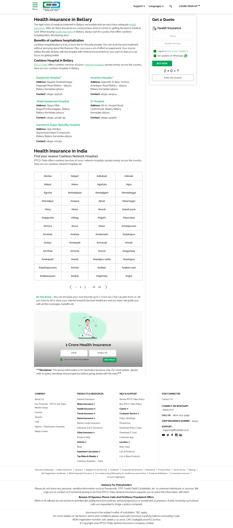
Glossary (79, 470)
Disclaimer (151, 470)
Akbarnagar (128, 201)
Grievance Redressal (44, 470)
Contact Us (167, 399)
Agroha (48, 192)
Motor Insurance (85, 404)
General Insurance (86, 399)
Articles (81, 442)
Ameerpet (74, 242)
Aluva (74, 226)
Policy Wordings (127, 418)
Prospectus (124, 423)
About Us (39, 399)
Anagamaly (128, 251)
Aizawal (74, 201)
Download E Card (128, 432)
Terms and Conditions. (81, 359)
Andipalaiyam (47, 276)
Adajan (75, 176)
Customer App (126, 437)
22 (99, 286)
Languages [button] (155, 6)
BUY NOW (162, 63)
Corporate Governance (132, 470)
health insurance (64, 31)
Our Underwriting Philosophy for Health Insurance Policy (121, 473)
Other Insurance (85, 432)
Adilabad (102, 176)
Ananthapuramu (48, 267)
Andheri (101, 267)
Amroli (102, 251)
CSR (37, 422)
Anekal (75, 276)
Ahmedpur (48, 201)
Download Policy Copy (130, 428)
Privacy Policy (164, 470)
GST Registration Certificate (53, 473)
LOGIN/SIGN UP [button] (188, 6)
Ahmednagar (129, 192)
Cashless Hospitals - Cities (90, 461)
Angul (129, 276)
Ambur (48, 242)
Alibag (74, 217)
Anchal (75, 267)
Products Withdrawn (158, 473)
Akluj (48, 209)
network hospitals (94, 64)
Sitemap (192, 470)
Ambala (74, 234)
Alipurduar (129, 217)
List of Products (127, 451)
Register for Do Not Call (96, 470)
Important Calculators (88, 451)
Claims (123, 409)
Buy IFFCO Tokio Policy (130, 404)
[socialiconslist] (163, 434)
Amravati (102, 242)
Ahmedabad (75, 192)
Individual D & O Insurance (90, 428)
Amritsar (48, 251)
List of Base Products (129, 456)
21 (94, 286)
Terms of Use (180, 470)
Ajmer (102, 201)
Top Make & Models (87, 456)
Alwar (102, 226)
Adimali (129, 176)
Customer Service (128, 413)
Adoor (74, 184)
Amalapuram (129, 226)
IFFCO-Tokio (40, 64)
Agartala (102, 184)
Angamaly (102, 276)
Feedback (114, 470)
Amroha (74, 251)
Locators (123, 442)
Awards (38, 417)
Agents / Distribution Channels (50, 426)
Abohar (48, 176)
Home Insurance (85, 418)
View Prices (109, 360)
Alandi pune (129, 209)
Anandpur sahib (102, 259)
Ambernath (102, 234)
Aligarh (102, 217)
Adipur (48, 184)
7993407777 (168, 409)
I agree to (172, 51)
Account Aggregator (116, 477)
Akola (74, 209)
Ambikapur (129, 234)
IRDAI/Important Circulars (80, 473)
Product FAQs (83, 437)
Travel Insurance (85, 413)
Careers (38, 412)
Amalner (47, 234)
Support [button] (138, 6)
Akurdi (102, 209)
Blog (79, 447)
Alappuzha (48, 217)
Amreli (129, 242)
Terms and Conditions (177, 51)
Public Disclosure (64, 470)
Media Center (41, 431)
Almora (48, 226)
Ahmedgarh (101, 192)
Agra (129, 184)
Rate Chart (124, 447)
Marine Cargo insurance (88, 423)
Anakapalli (48, 259)
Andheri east (129, 267)
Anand (74, 259)
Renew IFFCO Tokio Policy (132, 399)
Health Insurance (85, 409)
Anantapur (129, 259)
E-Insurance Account (180, 473)
